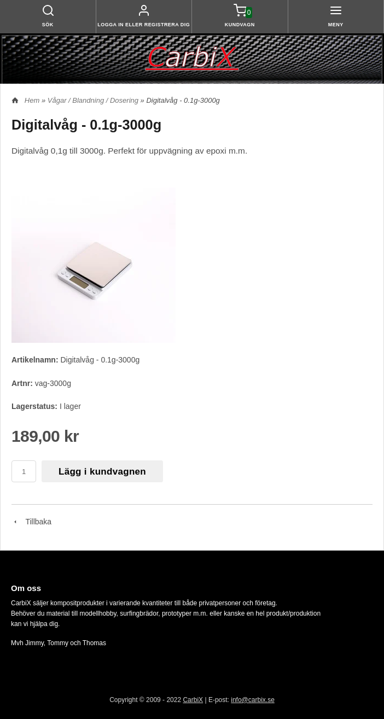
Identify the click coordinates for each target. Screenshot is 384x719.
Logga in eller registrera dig (143, 24)
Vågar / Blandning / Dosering (94, 100)
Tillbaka (31, 521)
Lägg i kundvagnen (102, 471)
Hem (32, 100)
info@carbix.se (253, 700)
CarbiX (193, 700)
